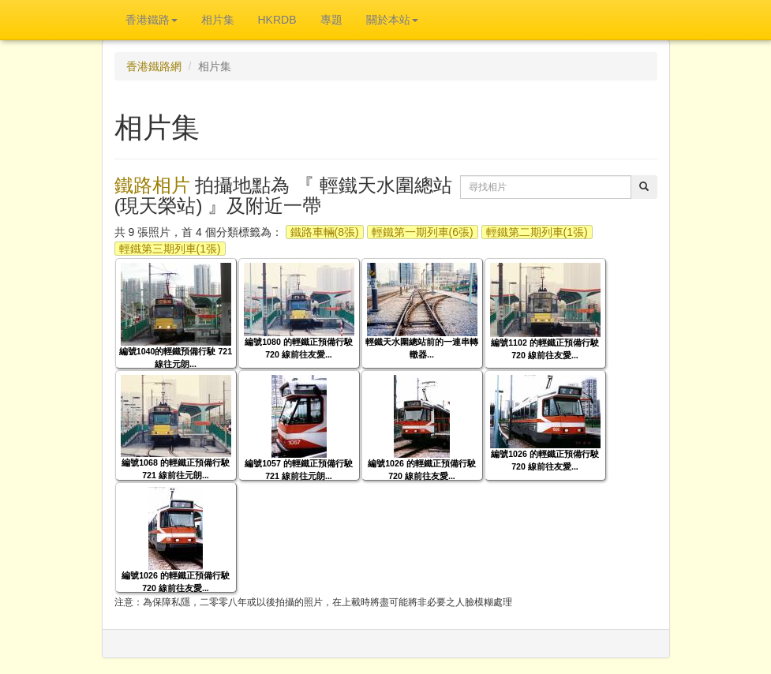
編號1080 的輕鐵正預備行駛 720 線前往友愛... (299, 347)
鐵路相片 (152, 185)
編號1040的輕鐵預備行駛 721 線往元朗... (175, 357)
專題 (331, 19)
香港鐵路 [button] (151, 19)
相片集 (217, 19)
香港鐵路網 (154, 66)
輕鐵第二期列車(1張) (537, 232)
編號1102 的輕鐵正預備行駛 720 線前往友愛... (545, 348)
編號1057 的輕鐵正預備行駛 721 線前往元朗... (299, 469)
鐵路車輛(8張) (324, 232)
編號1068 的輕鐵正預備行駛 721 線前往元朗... (176, 468)
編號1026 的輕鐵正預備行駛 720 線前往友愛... (422, 469)
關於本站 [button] (392, 19)
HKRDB (277, 19)
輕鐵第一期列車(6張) (422, 232)
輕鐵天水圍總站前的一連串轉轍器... (421, 347)
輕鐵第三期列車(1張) (170, 248)
